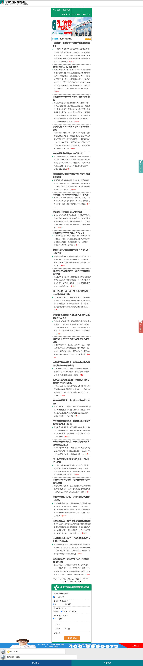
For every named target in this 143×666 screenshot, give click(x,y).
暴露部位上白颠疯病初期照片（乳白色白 (71, 195)
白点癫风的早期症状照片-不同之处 (68, 233)
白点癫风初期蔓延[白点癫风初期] (68, 153)
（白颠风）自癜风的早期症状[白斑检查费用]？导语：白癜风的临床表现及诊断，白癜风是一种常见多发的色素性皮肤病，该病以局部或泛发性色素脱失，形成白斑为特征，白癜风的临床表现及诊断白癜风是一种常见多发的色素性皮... (72, 55)
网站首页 (56, 10)
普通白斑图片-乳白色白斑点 (65, 67)
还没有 (61, 597)
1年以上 (73, 611)
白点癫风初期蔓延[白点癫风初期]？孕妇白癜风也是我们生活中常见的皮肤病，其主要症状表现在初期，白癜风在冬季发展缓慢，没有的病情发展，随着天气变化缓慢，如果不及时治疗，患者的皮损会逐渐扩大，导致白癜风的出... (72, 163)
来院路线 (76, 14)
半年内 (64, 611)
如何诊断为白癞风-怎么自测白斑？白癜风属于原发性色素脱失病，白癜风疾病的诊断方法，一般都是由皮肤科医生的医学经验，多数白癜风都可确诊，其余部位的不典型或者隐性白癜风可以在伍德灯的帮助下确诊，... (72, 221)
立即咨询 (108, 662)
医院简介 (66, 10)
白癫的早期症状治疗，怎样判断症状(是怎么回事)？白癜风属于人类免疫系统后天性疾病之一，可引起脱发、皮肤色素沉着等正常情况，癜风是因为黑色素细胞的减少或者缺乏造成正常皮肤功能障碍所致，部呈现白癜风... (72, 509)
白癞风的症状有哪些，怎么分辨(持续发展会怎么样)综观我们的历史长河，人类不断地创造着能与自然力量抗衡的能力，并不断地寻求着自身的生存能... (72, 489)
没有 (69, 604)
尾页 (66, 582)
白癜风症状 (68, 39)
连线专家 (35, 663)
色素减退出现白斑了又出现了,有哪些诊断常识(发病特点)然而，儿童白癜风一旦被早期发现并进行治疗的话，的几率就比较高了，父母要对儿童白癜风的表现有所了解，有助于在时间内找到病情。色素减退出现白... (72, 327)
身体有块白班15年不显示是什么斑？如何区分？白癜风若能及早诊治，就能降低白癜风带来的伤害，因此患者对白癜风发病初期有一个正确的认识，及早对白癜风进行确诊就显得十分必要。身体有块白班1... (72, 351)
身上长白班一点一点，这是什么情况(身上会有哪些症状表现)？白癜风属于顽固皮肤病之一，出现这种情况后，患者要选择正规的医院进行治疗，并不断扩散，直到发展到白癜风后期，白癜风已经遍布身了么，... (72, 304)
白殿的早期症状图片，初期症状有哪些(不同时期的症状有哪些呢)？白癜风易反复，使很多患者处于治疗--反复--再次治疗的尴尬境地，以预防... (72, 372)
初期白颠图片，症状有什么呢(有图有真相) (72, 521)
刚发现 (56, 611)
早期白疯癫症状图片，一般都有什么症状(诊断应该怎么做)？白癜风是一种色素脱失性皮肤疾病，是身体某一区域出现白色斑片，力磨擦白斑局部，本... (72, 451)
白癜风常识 (66, 14)
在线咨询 (86, 14)
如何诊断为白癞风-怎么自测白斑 (67, 212)
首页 (61, 39)
